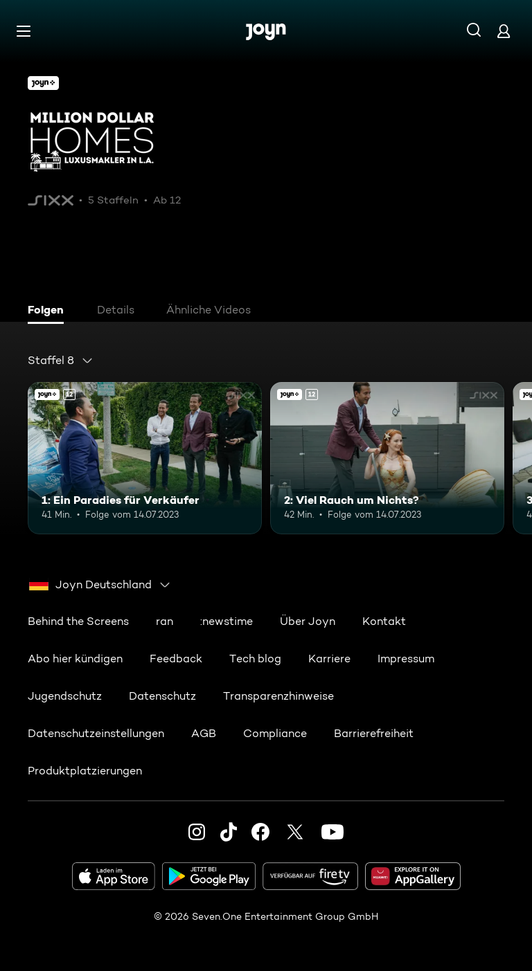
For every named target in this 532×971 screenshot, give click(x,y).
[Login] (503, 31)
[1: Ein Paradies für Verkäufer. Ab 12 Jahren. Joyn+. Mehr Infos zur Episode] (145, 458)
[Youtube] (332, 832)
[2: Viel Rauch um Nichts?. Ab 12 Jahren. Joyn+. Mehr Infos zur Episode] (387, 458)
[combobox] (60, 361)
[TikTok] (228, 832)
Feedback (176, 658)
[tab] (49, 311)
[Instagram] (196, 832)
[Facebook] (260, 832)
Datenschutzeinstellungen (96, 733)
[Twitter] (295, 832)
